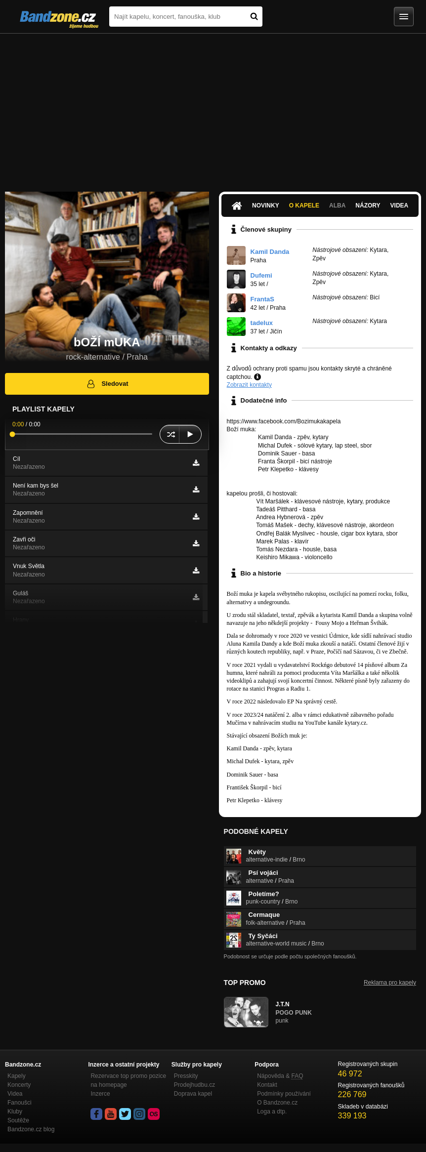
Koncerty (19, 1084)
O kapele (304, 205)
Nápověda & (280, 1075)
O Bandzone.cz (277, 1102)
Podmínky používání (284, 1093)
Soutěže (18, 1120)
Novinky (265, 205)
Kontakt (267, 1084)
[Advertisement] (213, 108)
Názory (367, 205)
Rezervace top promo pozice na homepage (128, 1080)
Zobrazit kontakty (249, 384)
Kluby (14, 1111)
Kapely (16, 1075)
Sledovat (106, 383)
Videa (399, 205)
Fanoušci (19, 1102)
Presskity (186, 1075)
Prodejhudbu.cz (194, 1084)
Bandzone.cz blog (30, 1129)
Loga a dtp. (272, 1111)
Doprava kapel (193, 1093)
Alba (337, 205)
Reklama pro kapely (390, 982)
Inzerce (100, 1093)
